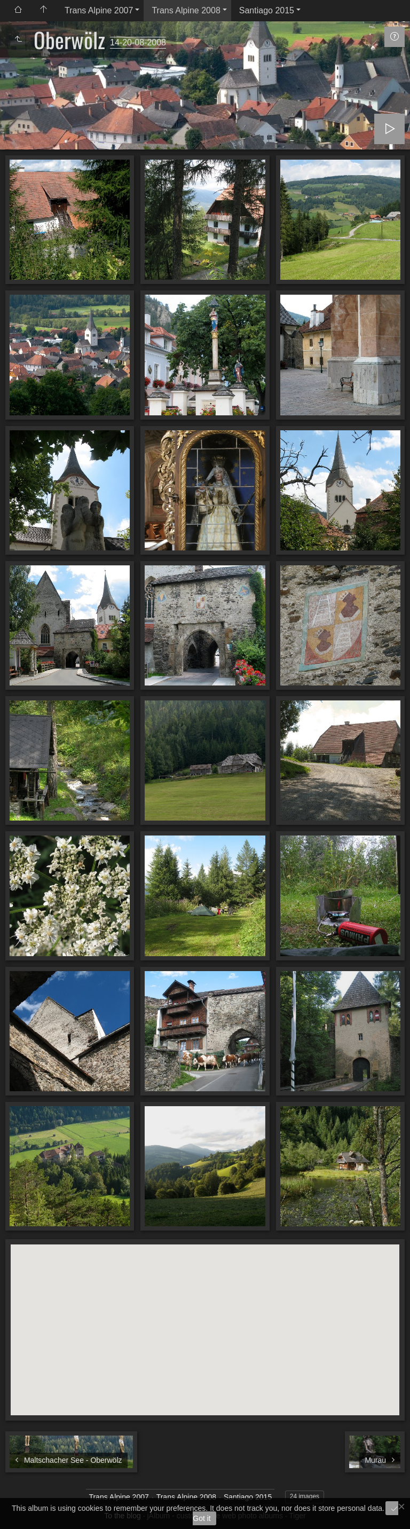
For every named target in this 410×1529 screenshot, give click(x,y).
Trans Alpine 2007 (99, 10)
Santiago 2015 (266, 10)
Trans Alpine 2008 (186, 10)
